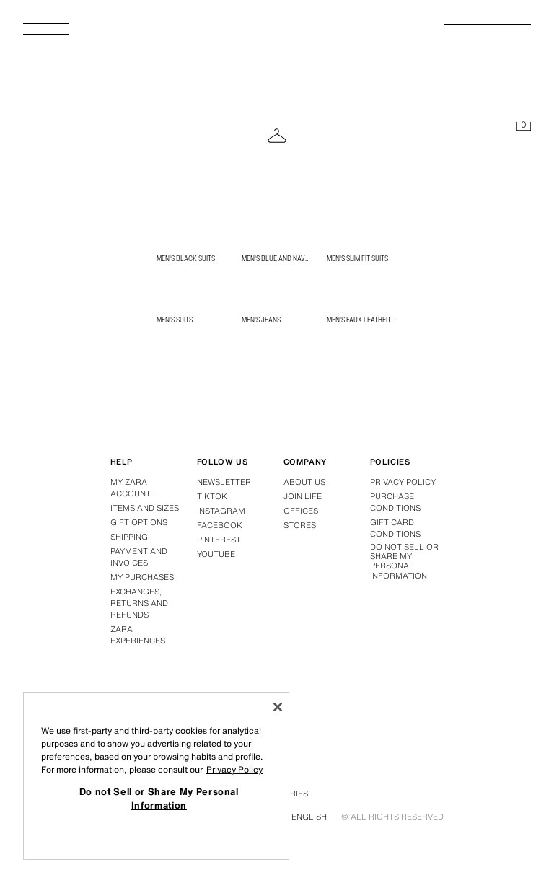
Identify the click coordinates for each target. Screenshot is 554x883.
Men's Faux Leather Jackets (373, 319)
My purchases (142, 577)
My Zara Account (130, 487)
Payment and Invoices (138, 556)
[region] (156, 776)
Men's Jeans (261, 319)
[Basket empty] (523, 127)
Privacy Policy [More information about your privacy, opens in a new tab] (234, 769)
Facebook (219, 525)
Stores (299, 525)
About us (304, 482)
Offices (300, 511)
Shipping (129, 536)
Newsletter (224, 482)
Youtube (216, 554)
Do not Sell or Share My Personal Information (404, 561)
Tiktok (212, 496)
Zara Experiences (137, 634)
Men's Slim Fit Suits (357, 258)
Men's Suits (175, 319)
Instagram (221, 511)
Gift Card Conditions (395, 528)
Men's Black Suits (186, 258)
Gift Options (138, 522)
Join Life (302, 496)
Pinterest (219, 539)
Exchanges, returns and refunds (139, 603)
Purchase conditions (395, 502)
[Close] (277, 707)
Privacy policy (403, 482)
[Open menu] (52, 33)
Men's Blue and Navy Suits (284, 258)
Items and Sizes (144, 508)
